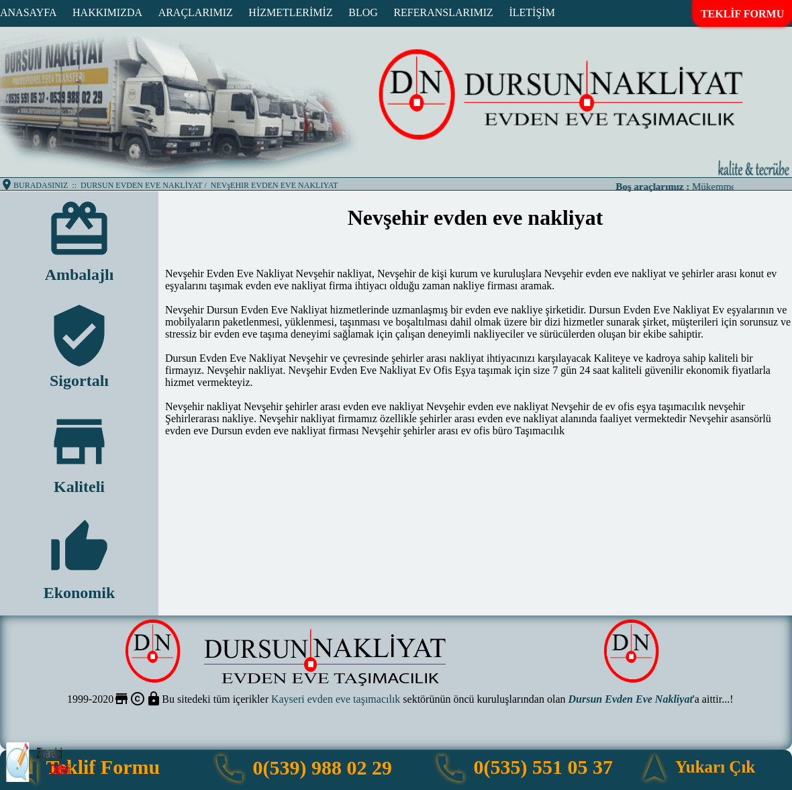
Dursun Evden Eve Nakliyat (630, 699)
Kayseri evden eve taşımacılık (335, 699)
